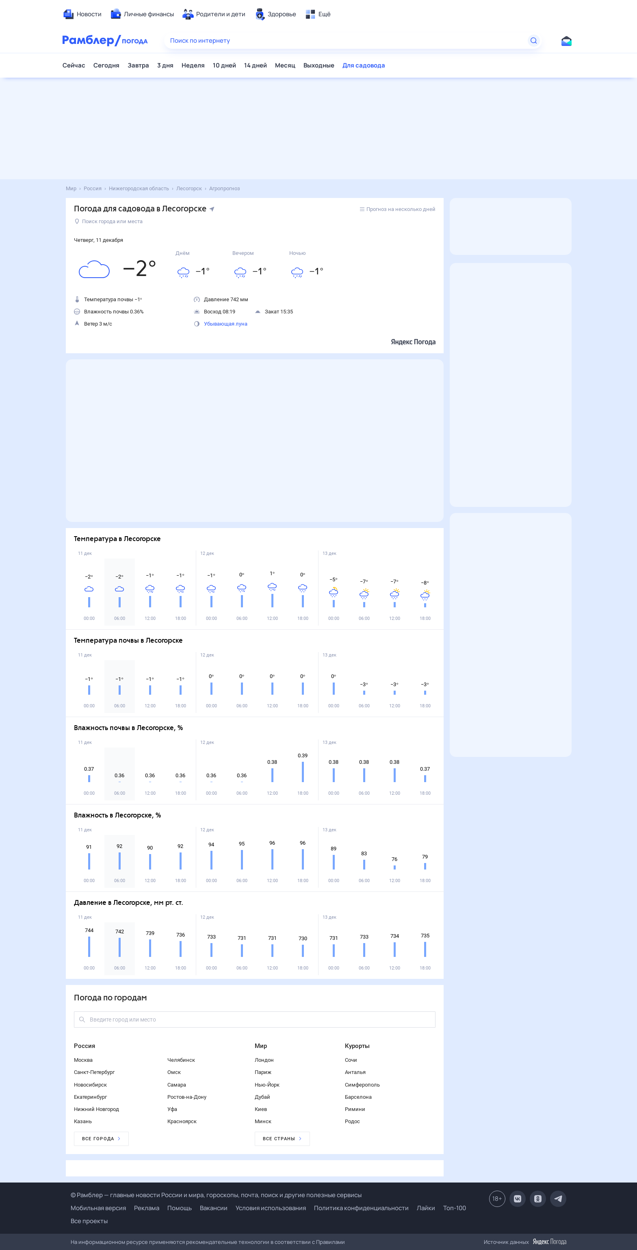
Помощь (179, 1208)
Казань (83, 1121)
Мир (261, 1046)
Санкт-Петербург (94, 1072)
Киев (261, 1109)
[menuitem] (82, 14)
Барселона (358, 1097)
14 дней (255, 65)
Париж (263, 1072)
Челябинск (181, 1060)
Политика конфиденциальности (361, 1208)
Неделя (193, 65)
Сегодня (106, 65)
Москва (83, 1060)
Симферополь (362, 1085)
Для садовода (363, 65)
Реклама (146, 1208)
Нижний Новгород (96, 1109)
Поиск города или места (109, 221)
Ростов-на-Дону (186, 1097)
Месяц (285, 65)
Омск (174, 1072)
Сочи (351, 1060)
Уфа (172, 1109)
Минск (263, 1121)
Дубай (262, 1097)
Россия (84, 1046)
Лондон (264, 1060)
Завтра (138, 65)
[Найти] (534, 41)
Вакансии (214, 1208)
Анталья (355, 1072)
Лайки (426, 1208)
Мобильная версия (98, 1208)
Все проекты (89, 1221)
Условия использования (271, 1208)
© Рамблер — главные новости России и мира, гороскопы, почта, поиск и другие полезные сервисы (216, 1195)
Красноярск (182, 1121)
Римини (355, 1109)
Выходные (318, 65)
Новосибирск (90, 1085)
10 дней (224, 65)
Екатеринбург (90, 1097)
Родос (352, 1121)
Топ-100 (454, 1208)
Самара (176, 1085)
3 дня (165, 65)
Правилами (330, 1242)
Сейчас (74, 65)
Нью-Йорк (267, 1085)
